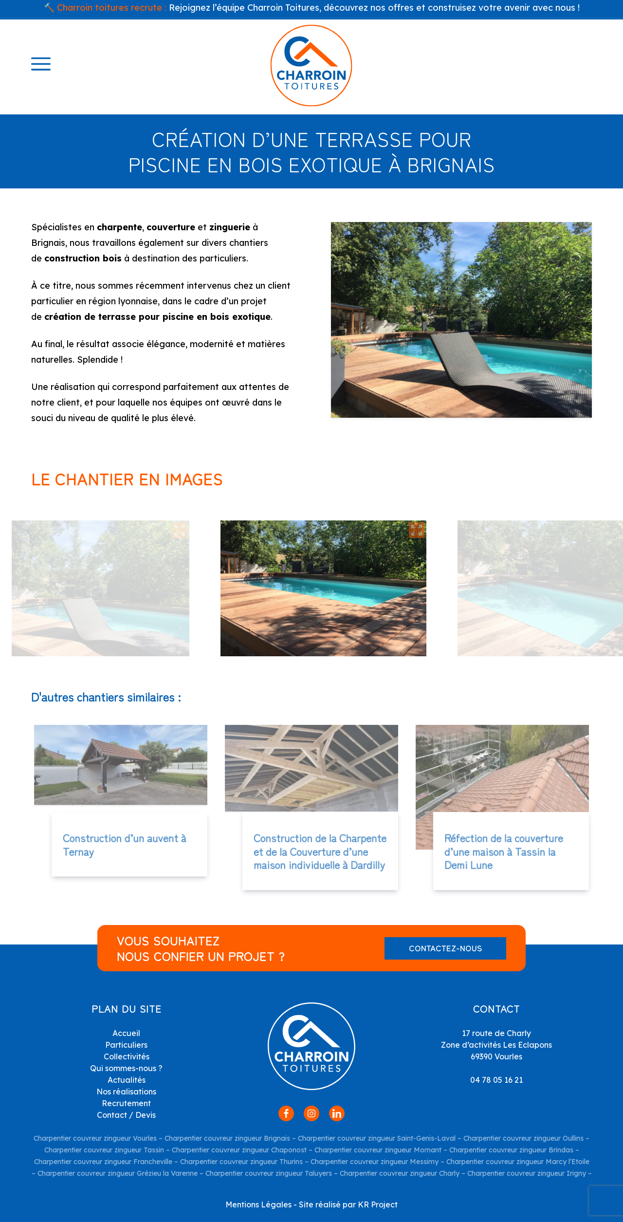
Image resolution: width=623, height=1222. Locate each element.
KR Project (378, 1204)
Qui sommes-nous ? (126, 1068)
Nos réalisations (126, 1091)
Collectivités (126, 1056)
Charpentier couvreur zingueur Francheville (103, 1161)
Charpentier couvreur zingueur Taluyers (268, 1173)
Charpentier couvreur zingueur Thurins (241, 1161)
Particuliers (126, 1045)
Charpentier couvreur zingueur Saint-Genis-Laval (377, 1138)
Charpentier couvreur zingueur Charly (398, 1173)
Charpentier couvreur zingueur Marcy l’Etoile (517, 1161)
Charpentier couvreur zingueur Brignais (227, 1138)
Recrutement (126, 1103)
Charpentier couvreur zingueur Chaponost (239, 1150)
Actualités (127, 1080)
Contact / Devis (126, 1115)
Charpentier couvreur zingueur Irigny (525, 1173)
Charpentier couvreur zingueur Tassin (104, 1150)
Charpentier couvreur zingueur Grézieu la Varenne (117, 1173)
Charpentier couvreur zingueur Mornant (377, 1150)
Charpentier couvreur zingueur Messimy (375, 1161)
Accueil (126, 1033)
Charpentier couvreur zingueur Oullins (523, 1138)
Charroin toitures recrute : (111, 7)
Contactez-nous (445, 948)
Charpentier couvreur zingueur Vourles (95, 1138)
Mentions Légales (258, 1204)
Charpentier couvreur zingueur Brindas (511, 1150)
